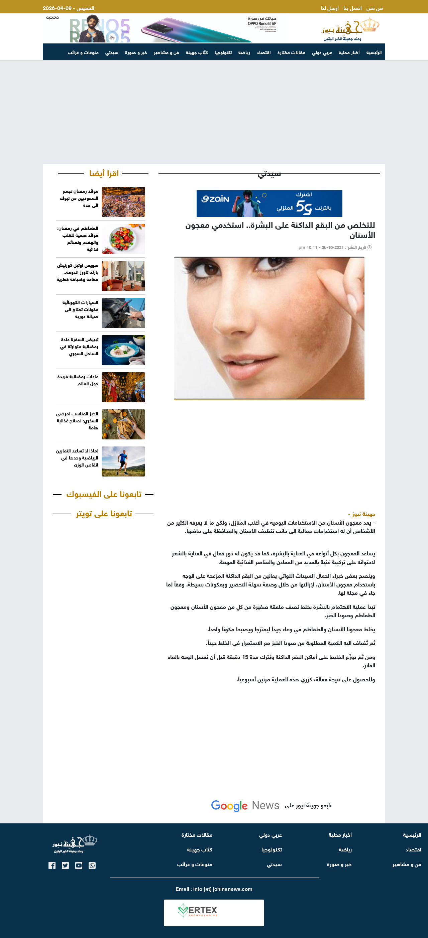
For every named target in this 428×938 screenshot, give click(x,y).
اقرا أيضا (104, 171)
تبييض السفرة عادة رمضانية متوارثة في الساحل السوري (79, 345)
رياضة (244, 51)
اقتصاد (264, 51)
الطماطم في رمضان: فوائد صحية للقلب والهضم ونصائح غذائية (77, 238)
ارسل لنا (330, 7)
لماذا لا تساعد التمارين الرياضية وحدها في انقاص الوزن (77, 457)
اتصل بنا (352, 7)
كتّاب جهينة (197, 51)
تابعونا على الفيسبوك (104, 492)
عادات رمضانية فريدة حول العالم (78, 379)
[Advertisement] (214, 112)
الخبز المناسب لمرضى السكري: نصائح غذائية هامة (77, 420)
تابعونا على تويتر (104, 512)
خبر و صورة (136, 51)
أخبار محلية (349, 51)
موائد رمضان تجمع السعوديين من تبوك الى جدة (79, 197)
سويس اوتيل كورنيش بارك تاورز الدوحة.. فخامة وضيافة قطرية (77, 271)
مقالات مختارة (291, 51)
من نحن (374, 7)
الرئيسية (374, 51)
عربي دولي (322, 51)
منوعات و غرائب (83, 51)
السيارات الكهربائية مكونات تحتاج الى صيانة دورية (80, 308)
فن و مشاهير (166, 51)
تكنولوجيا (223, 51)
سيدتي (111, 51)
